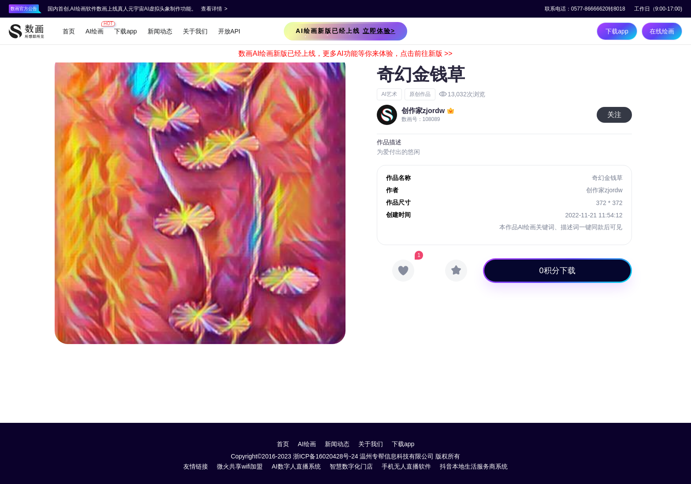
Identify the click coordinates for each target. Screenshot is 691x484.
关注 (614, 114)
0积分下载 (557, 270)
